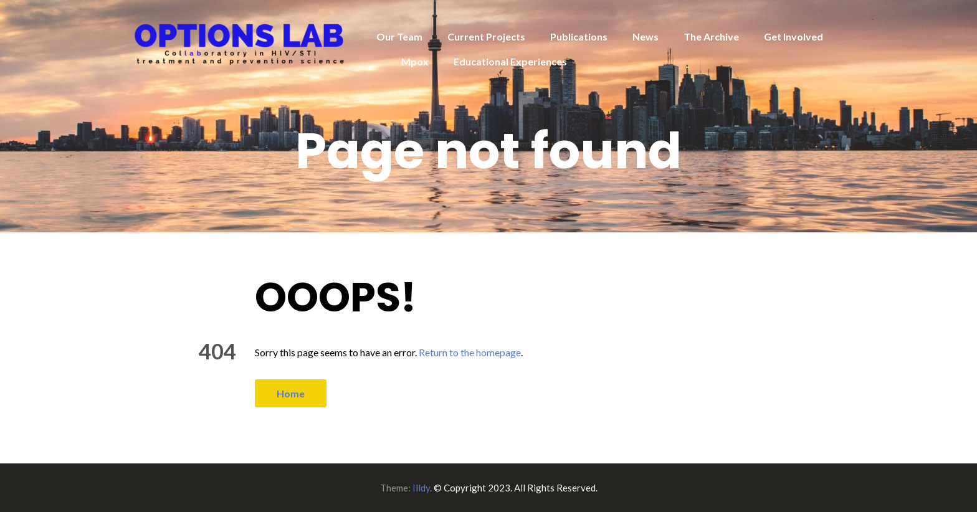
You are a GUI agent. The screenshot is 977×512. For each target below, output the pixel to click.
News (645, 36)
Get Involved (793, 36)
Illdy (421, 487)
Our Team (399, 36)
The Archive (711, 36)
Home (291, 393)
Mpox (415, 61)
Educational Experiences (510, 61)
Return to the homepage (470, 352)
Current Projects (486, 36)
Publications (579, 36)
